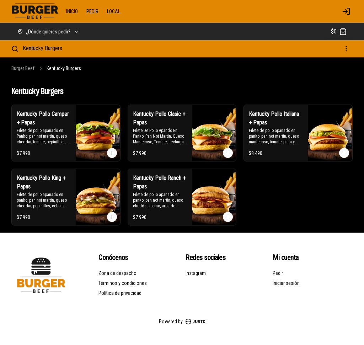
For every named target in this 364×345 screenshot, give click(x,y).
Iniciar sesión (286, 283)
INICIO (72, 11)
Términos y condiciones (122, 283)
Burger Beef (22, 68)
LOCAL (113, 11)
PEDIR (92, 11)
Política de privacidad (119, 293)
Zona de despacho (117, 273)
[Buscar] (14, 48)
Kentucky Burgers (42, 48)
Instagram (196, 273)
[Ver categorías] (346, 48)
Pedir (278, 273)
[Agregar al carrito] (112, 153)
